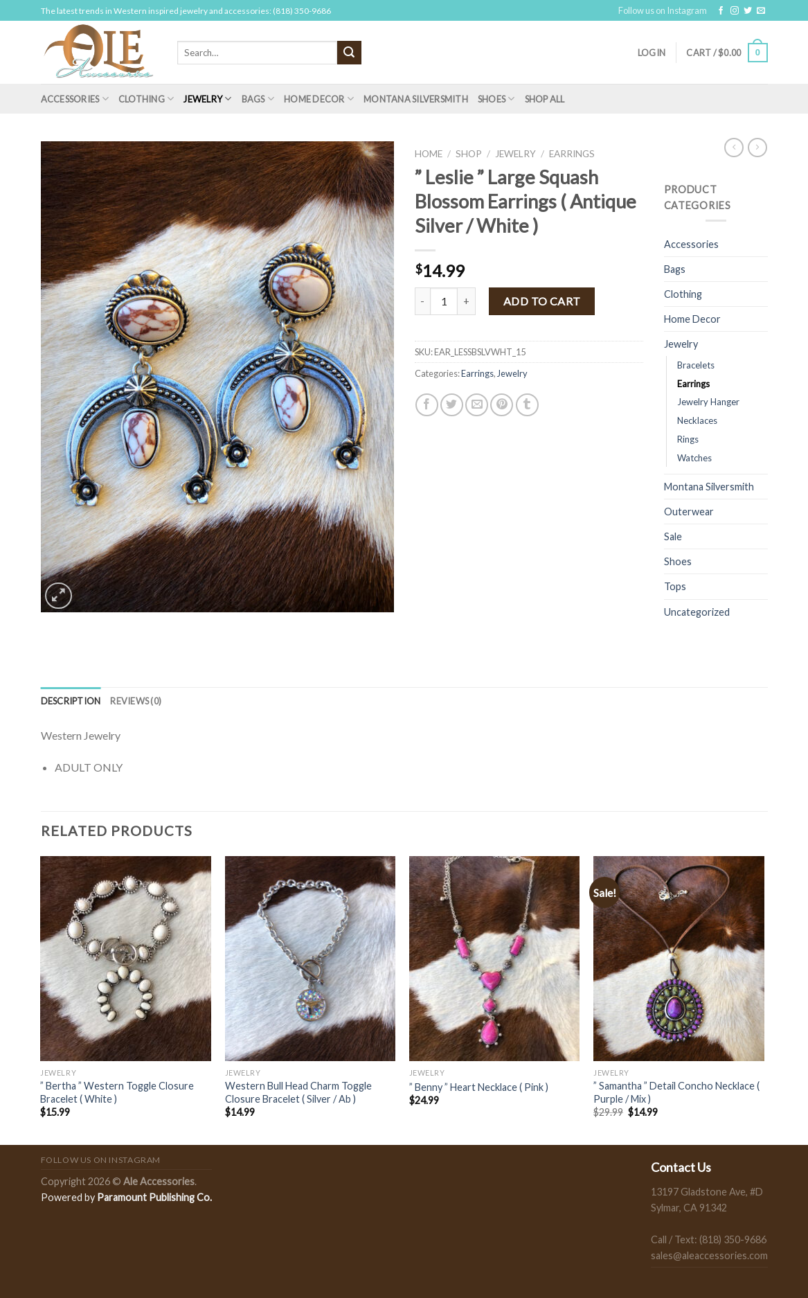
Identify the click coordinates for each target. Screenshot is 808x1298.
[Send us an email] (761, 11)
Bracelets (696, 365)
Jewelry (207, 98)
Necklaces (697, 420)
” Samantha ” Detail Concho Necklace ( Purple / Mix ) (676, 1092)
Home (428, 153)
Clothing (146, 98)
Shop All (545, 99)
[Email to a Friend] (476, 404)
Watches (694, 457)
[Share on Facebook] (426, 404)
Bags (258, 98)
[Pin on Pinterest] (501, 404)
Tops (675, 586)
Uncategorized (697, 612)
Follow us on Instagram (662, 10)
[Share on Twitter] (451, 404)
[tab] (71, 701)
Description (71, 700)
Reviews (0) (135, 700)
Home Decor (319, 98)
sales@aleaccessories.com (709, 1255)
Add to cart (542, 301)
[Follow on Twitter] (748, 11)
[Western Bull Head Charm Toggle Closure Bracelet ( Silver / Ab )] (310, 958)
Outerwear (689, 511)
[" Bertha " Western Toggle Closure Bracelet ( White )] (125, 958)
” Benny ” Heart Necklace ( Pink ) (478, 1087)
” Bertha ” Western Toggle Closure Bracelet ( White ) (117, 1092)
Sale (673, 536)
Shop (469, 153)
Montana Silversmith (415, 99)
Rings (688, 439)
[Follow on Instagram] (734, 11)
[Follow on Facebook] (721, 11)
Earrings (572, 153)
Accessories (75, 98)
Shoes (496, 98)
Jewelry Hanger (708, 401)
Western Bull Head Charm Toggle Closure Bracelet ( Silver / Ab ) (298, 1092)
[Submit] (349, 52)
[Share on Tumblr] (527, 404)
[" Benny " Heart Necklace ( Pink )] (494, 958)
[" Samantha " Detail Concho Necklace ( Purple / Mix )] (678, 958)
